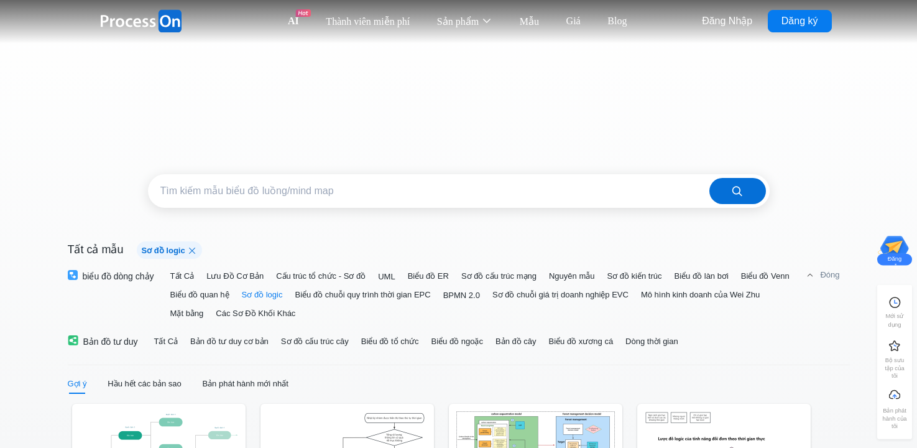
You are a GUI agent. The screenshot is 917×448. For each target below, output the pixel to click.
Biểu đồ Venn (765, 276)
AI (293, 21)
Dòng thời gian (651, 341)
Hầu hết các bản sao (145, 383)
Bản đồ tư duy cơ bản (229, 341)
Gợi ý (77, 383)
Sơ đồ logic (262, 294)
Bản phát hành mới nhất (245, 383)
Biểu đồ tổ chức (390, 341)
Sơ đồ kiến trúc (634, 276)
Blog (617, 21)
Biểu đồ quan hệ (199, 294)
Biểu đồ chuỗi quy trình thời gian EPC (362, 294)
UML (386, 276)
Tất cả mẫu (96, 249)
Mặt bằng (187, 313)
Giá (573, 21)
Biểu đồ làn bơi (702, 276)
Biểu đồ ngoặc (457, 341)
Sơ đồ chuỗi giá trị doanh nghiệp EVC (560, 294)
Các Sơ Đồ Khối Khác (255, 313)
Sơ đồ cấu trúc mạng (499, 276)
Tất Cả (182, 276)
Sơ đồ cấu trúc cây (315, 341)
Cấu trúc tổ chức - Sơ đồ (321, 276)
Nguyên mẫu (571, 276)
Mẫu (529, 21)
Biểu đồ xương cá (581, 341)
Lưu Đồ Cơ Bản (235, 276)
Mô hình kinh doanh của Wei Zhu (700, 294)
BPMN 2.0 (461, 295)
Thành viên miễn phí (368, 21)
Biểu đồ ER (428, 276)
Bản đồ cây (516, 341)
